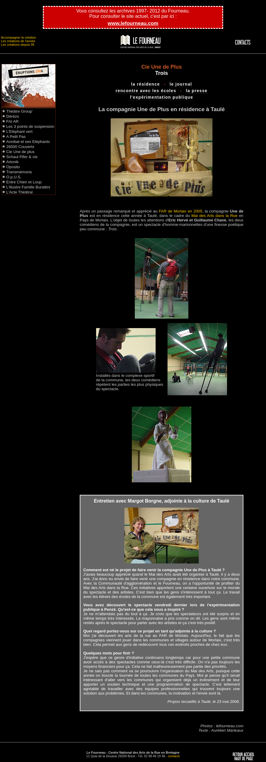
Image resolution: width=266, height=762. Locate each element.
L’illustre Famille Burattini (28, 187)
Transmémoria (19, 172)
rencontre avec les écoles (146, 90)
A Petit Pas (16, 136)
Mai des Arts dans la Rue (214, 215)
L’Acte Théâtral (19, 192)
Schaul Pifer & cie (21, 157)
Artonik (12, 162)
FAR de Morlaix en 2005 (180, 211)
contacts (174, 756)
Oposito (13, 167)
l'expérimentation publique (161, 97)
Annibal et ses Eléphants (28, 141)
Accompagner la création (18, 37)
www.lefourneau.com (133, 23)
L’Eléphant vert (19, 131)
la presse (197, 90)
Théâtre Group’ (19, 111)
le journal (181, 84)
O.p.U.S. (13, 177)
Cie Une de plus (20, 151)
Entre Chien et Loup (24, 182)
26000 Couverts (20, 146)
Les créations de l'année (18, 41)
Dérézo (12, 116)
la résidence (145, 84)
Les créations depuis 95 (18, 44)
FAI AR (12, 121)
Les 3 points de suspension (30, 126)
